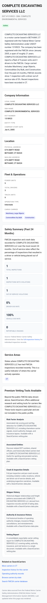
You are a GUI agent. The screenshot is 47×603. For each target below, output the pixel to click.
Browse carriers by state (11, 578)
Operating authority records (13, 574)
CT (7, 379)
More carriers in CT (9, 566)
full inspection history (32, 339)
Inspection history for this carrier (15, 570)
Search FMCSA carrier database (14, 581)
